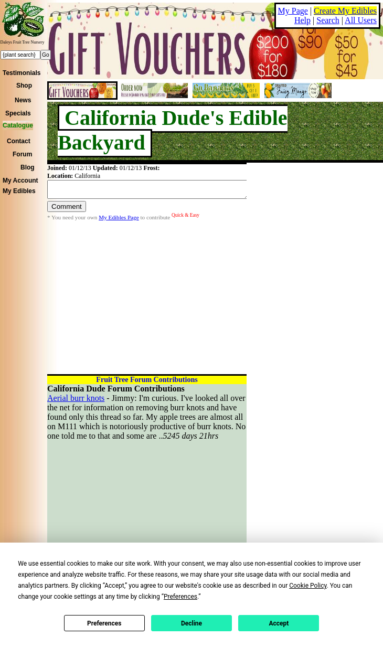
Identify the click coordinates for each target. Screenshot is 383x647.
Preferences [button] (180, 596)
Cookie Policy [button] (307, 585)
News (23, 100)
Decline (191, 623)
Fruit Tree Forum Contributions (146, 380)
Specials (18, 113)
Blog (27, 167)
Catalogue (18, 125)
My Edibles (19, 191)
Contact (18, 141)
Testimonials (21, 73)
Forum (22, 154)
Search (327, 20)
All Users (361, 20)
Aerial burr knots (75, 398)
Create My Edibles (345, 10)
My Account (20, 180)
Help (302, 20)
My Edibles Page (119, 220)
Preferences (104, 623)
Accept (279, 623)
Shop (24, 85)
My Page (293, 10)
